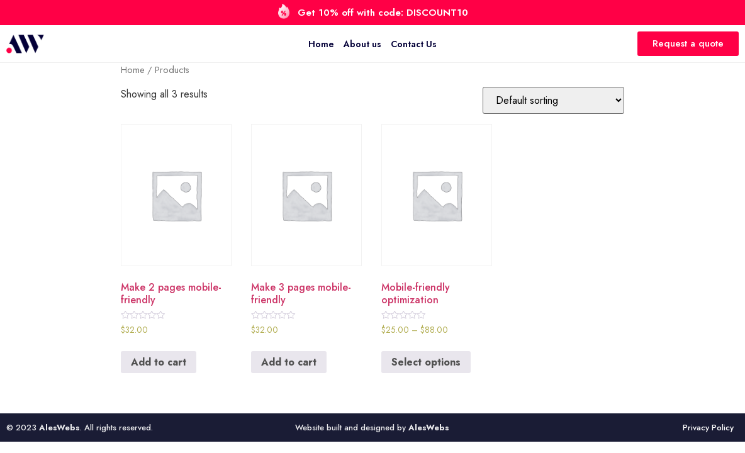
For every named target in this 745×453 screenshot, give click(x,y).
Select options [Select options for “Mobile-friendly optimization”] (426, 362)
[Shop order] (553, 100)
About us (362, 44)
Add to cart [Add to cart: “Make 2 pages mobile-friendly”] (158, 362)
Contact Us (414, 44)
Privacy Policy (708, 427)
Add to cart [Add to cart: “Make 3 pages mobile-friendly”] (288, 362)
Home (321, 44)
